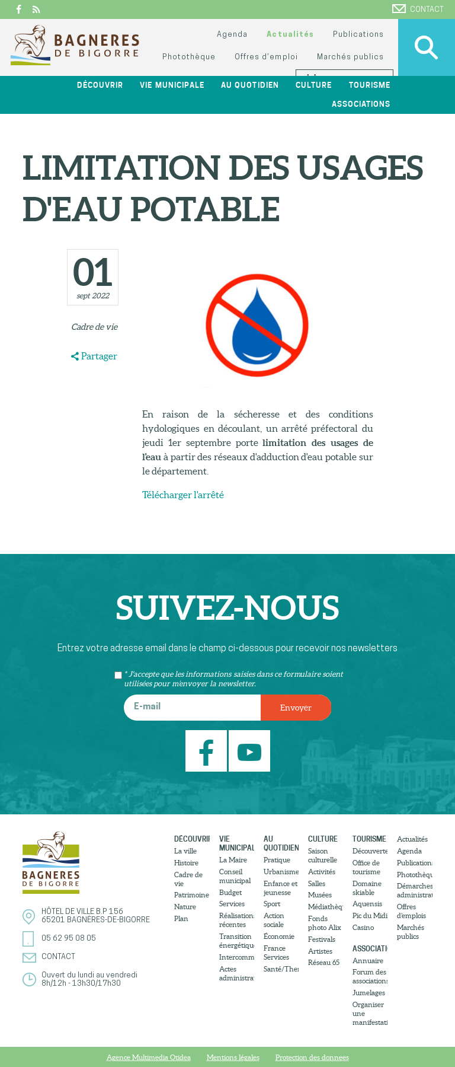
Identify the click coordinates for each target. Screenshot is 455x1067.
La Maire (233, 860)
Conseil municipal (235, 876)
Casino (363, 927)
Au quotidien (249, 85)
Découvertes (370, 851)
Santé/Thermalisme (281, 969)
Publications (358, 35)
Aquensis (367, 903)
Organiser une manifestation (370, 1013)
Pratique (277, 860)
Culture (314, 85)
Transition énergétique (236, 940)
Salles (316, 883)
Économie (279, 936)
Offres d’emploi (266, 57)
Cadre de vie (94, 327)
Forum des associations (370, 976)
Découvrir (100, 85)
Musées (320, 895)
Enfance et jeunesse (280, 888)
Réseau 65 (323, 962)
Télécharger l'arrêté (183, 494)
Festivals (321, 939)
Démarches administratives (414, 890)
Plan (181, 918)
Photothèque (189, 57)
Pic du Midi (370, 915)
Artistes (320, 951)
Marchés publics (350, 57)
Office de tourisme (366, 867)
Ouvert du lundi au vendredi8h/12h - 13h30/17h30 (89, 980)
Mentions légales (233, 1057)
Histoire (186, 863)
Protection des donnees (312, 1057)
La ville (185, 851)
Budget (230, 892)
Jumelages (369, 992)
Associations (361, 104)
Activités (321, 871)
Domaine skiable (367, 888)
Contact (418, 9)
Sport (272, 903)
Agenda (232, 35)
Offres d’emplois (411, 911)
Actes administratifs (236, 973)
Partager (99, 356)
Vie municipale (172, 85)
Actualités (290, 35)
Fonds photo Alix (324, 923)
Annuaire (368, 960)
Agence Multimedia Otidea (149, 1057)
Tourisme (369, 85)
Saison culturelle (322, 855)
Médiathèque (325, 906)
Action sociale (274, 920)
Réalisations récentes (236, 920)
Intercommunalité (236, 957)
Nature (185, 906)
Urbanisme (281, 871)
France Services (276, 952)
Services (232, 903)
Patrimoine (191, 895)
